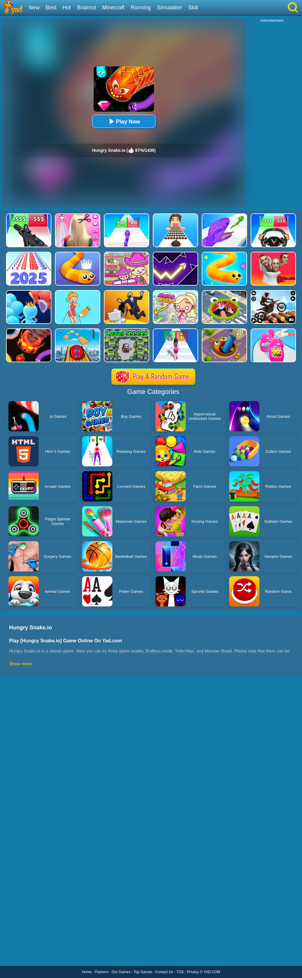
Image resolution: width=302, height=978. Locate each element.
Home (87, 972)
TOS (180, 972)
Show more (20, 663)
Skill (193, 8)
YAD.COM (212, 972)
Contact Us (164, 972)
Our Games (121, 972)
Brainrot (86, 8)
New (34, 8)
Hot (67, 8)
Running (140, 8)
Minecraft (113, 8)
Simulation (169, 8)
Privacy (193, 972)
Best (51, 8)
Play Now (124, 121)
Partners (101, 972)
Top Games (142, 972)
